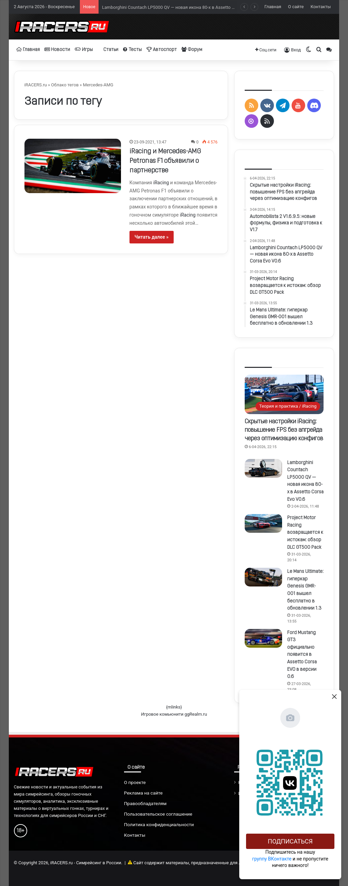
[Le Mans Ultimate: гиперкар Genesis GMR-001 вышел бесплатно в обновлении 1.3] (263, 577)
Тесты (132, 49)
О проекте (135, 782)
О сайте (296, 6)
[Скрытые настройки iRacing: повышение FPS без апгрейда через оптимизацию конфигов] (284, 394)
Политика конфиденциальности (159, 824)
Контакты (321, 6)
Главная (272, 6)
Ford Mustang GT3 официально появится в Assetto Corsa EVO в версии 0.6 (302, 655)
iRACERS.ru (35, 84)
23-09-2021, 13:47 (150, 142)
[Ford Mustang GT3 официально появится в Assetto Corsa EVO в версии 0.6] (263, 638)
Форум (191, 49)
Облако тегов (65, 84)
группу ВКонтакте (272, 859)
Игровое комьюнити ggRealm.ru (174, 714)
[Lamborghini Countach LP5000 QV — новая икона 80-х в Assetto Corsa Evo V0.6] (263, 468)
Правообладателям (145, 803)
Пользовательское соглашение (158, 814)
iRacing (161, 182)
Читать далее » (152, 237)
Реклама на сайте (143, 793)
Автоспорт (161, 49)
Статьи (108, 49)
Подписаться (290, 841)
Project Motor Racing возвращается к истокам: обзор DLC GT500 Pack (305, 532)
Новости (57, 49)
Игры (84, 49)
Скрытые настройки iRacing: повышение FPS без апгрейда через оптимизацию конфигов (284, 430)
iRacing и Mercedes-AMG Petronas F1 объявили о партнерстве (165, 161)
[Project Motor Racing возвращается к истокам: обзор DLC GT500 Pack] (263, 523)
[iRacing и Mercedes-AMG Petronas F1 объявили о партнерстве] (72, 166)
